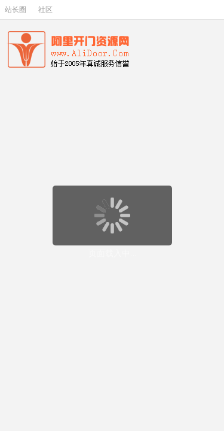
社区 (45, 9)
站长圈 (15, 9)
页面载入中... (112, 253)
